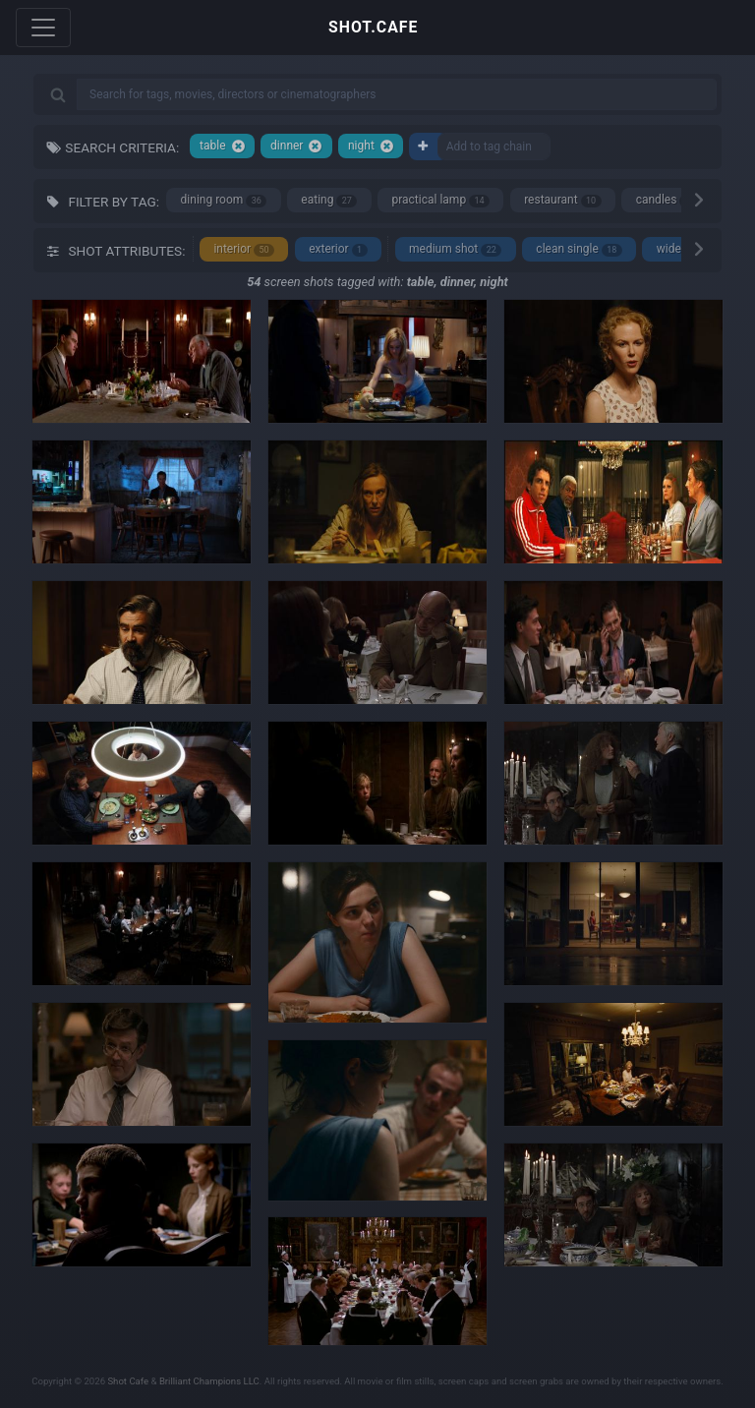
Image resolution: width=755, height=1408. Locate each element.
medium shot (455, 249)
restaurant (562, 200)
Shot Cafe (127, 1381)
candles (666, 200)
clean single (578, 249)
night (371, 146)
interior (243, 249)
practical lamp (440, 200)
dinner (296, 146)
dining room (224, 200)
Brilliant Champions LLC (209, 1381)
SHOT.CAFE (373, 27)
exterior (338, 249)
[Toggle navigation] (43, 27)
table (222, 146)
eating (329, 200)
